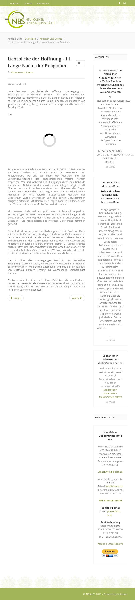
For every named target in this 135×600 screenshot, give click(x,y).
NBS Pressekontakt (110, 500)
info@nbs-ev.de (114, 486)
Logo (11, 579)
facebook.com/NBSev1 (110, 543)
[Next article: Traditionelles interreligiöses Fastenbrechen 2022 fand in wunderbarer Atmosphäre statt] (77, 298)
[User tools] (80, 63)
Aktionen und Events (22, 72)
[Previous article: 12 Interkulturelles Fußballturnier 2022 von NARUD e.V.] (16, 298)
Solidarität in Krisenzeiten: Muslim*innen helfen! (110, 359)
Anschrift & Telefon (110, 471)
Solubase (122, 594)
